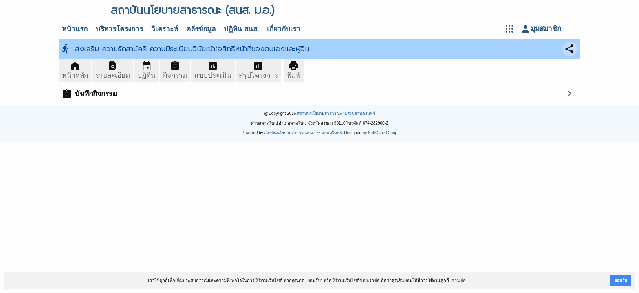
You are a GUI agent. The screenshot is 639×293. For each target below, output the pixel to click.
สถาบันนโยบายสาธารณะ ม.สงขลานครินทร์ (336, 113)
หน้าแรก (75, 29)
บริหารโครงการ (119, 29)
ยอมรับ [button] (621, 280)
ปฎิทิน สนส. (241, 29)
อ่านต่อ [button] (459, 280)
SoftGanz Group (382, 133)
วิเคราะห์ (164, 29)
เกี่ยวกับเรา (283, 29)
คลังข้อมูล (201, 29)
